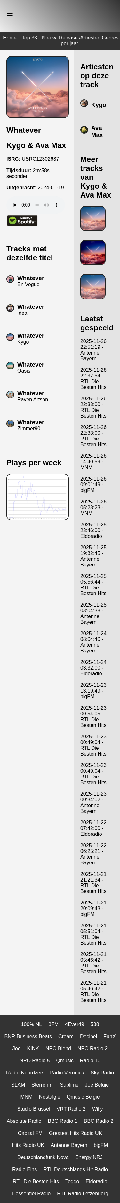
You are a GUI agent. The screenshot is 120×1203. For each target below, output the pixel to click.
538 (95, 1024)
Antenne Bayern (69, 1145)
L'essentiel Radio (31, 1193)
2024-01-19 (51, 187)
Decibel (88, 1036)
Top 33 (29, 37)
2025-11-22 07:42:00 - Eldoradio (93, 828)
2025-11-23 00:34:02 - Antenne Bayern (93, 802)
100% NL (31, 1024)
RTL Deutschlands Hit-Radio (75, 1169)
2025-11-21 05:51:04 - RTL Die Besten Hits (93, 934)
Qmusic (64, 1060)
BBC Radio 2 (99, 1121)
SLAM (18, 1084)
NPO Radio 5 (35, 1060)
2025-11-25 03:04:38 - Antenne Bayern (93, 613)
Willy (97, 1109)
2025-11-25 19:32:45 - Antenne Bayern (93, 556)
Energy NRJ (89, 1157)
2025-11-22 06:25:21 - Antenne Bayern (93, 854)
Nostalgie (49, 1097)
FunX (109, 1036)
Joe (16, 1048)
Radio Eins (24, 1169)
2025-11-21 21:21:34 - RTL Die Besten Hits (93, 882)
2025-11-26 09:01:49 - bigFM (93, 484)
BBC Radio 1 (62, 1121)
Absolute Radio (24, 1121)
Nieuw (49, 37)
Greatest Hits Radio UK (75, 1133)
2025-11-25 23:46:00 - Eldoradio (93, 530)
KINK (33, 1048)
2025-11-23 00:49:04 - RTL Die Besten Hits (93, 745)
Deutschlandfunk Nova (43, 1157)
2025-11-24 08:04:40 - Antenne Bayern (93, 642)
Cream (66, 1036)
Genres (110, 37)
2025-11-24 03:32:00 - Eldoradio (93, 667)
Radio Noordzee (24, 1072)
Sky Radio (102, 1072)
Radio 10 (90, 1060)
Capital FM (30, 1133)
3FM (53, 1024)
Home (10, 37)
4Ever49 (74, 1024)
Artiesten (90, 37)
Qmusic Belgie (83, 1097)
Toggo (72, 1181)
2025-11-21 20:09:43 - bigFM (93, 908)
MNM (26, 1097)
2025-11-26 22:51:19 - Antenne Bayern (93, 350)
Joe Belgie (97, 1084)
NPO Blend (58, 1048)
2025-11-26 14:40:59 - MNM (93, 461)
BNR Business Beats (28, 1036)
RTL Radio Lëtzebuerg (82, 1193)
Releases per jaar (69, 40)
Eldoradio (97, 1181)
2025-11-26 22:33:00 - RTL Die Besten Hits (93, 407)
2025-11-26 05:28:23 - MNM (93, 507)
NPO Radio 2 (92, 1048)
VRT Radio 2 (71, 1109)
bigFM (101, 1145)
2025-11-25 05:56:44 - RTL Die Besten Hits (93, 584)
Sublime (69, 1084)
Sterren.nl (42, 1084)
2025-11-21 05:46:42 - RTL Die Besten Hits (93, 963)
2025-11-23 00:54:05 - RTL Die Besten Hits (93, 716)
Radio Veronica (67, 1072)
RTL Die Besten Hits (36, 1181)
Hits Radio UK (28, 1145)
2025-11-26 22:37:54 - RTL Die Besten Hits (93, 378)
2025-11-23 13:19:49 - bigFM (93, 690)
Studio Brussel (33, 1109)
